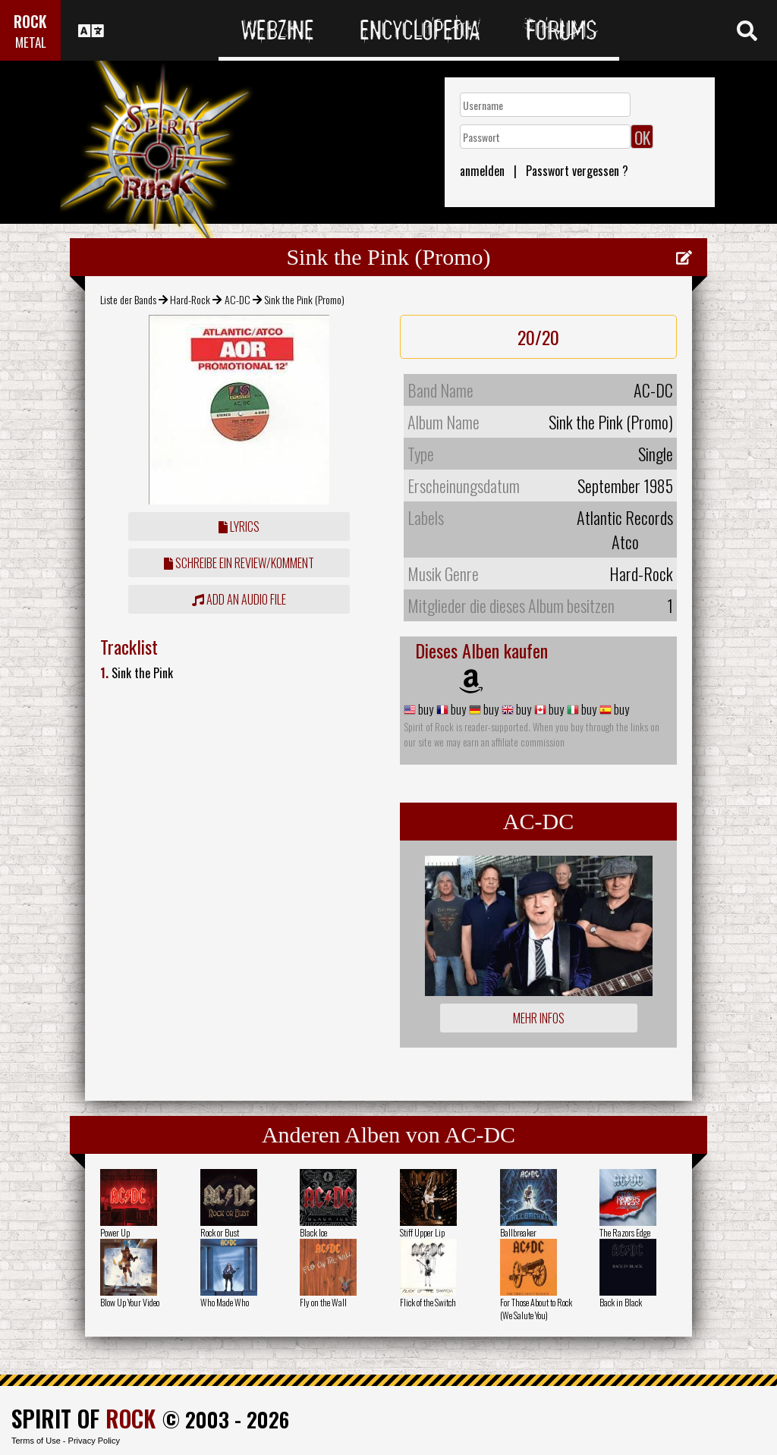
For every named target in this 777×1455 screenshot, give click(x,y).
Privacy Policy (94, 1440)
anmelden (482, 171)
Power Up (115, 1232)
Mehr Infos (539, 1018)
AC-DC (237, 299)
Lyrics (239, 526)
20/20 (538, 336)
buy (424, 709)
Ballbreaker (518, 1232)
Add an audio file (239, 599)
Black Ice (313, 1232)
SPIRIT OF (83, 1418)
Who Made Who (224, 1302)
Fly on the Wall (323, 1302)
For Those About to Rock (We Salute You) (536, 1308)
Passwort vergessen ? (577, 171)
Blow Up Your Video (129, 1302)
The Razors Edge (624, 1232)
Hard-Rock (190, 299)
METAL (30, 42)
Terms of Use (36, 1440)
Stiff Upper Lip (422, 1232)
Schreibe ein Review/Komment (239, 563)
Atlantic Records (625, 517)
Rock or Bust (219, 1232)
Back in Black (620, 1302)
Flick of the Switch (428, 1302)
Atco (625, 542)
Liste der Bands (128, 299)
